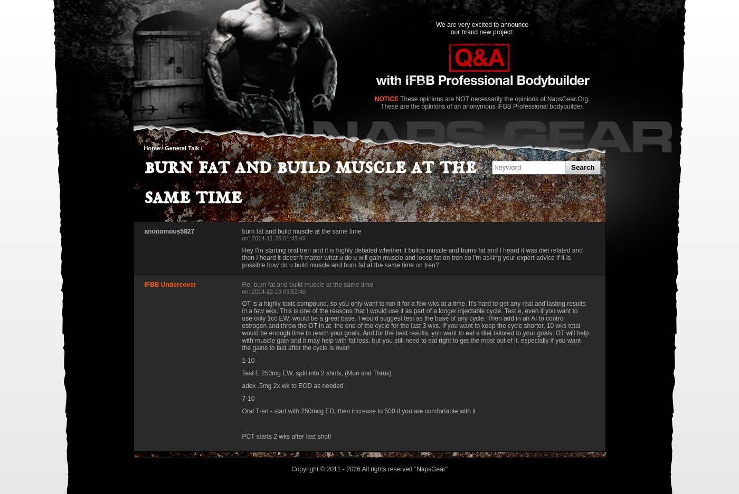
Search (582, 167)
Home (152, 148)
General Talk (182, 148)
